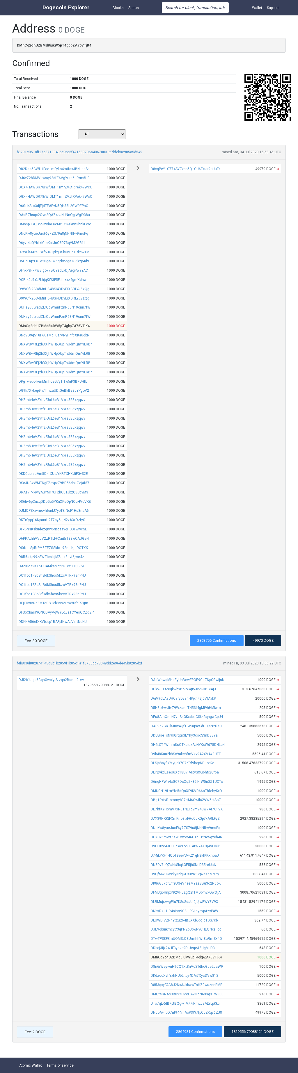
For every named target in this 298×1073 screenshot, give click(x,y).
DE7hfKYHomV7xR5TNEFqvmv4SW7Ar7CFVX (187, 809)
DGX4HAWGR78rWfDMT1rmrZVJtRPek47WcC (55, 187)
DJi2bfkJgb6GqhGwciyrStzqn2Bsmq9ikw (51, 680)
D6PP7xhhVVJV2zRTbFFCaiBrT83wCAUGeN (54, 538)
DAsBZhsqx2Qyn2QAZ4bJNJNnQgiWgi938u (54, 215)
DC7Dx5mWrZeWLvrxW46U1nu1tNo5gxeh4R (186, 837)
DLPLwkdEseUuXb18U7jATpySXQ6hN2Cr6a (185, 772)
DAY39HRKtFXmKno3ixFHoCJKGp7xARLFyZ (185, 819)
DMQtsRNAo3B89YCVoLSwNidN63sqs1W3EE (187, 994)
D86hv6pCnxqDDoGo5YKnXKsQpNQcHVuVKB (55, 502)
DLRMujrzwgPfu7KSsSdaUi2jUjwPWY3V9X (184, 902)
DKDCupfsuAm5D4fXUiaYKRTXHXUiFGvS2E (53, 474)
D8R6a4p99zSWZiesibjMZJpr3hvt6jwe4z (51, 557)
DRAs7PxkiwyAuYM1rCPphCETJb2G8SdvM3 (53, 492)
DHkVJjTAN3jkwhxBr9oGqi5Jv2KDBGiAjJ (183, 689)
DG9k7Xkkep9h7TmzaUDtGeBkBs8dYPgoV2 (54, 390)
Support (273, 8)
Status (133, 8)
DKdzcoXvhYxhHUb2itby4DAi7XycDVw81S (184, 976)
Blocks (118, 8)
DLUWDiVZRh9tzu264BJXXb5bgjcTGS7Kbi (185, 920)
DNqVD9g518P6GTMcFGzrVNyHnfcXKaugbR (54, 335)
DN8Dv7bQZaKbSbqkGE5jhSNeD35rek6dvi (184, 865)
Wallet (257, 8)
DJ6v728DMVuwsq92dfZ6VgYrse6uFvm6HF (54, 178)
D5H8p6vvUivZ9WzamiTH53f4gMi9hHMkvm (186, 708)
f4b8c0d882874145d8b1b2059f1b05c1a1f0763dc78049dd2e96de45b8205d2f (79, 663)
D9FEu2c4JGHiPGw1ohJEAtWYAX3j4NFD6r (185, 846)
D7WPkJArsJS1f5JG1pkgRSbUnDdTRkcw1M (54, 252)
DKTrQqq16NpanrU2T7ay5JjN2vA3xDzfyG (52, 520)
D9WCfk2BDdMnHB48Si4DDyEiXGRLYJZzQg (54, 289)
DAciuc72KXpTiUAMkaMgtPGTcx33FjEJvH (52, 566)
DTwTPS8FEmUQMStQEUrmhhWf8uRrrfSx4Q (186, 939)
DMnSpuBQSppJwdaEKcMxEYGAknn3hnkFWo (55, 224)
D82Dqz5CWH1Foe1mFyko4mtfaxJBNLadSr (54, 169)
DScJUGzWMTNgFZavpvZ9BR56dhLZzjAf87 (54, 483)
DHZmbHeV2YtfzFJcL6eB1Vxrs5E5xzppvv (52, 400)
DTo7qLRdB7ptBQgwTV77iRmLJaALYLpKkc (185, 1003)
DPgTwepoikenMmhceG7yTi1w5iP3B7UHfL (53, 381)
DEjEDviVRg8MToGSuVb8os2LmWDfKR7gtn (53, 603)
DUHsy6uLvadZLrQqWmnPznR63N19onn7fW (55, 307)
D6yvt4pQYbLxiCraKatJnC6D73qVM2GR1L (52, 243)
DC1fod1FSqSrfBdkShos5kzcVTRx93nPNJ (52, 575)
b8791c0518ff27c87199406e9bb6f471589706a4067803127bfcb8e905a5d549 (79, 152)
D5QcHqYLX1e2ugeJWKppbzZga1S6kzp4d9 (54, 261)
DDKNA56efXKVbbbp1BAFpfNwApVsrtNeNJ (53, 622)
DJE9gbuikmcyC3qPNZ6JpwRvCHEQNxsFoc (186, 929)
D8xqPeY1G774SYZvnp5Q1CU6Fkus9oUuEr (185, 169)
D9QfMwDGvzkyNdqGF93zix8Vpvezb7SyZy (185, 874)
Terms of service (60, 1065)
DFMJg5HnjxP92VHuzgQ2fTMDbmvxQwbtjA (186, 892)
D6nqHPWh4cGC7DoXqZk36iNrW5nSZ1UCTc (187, 782)
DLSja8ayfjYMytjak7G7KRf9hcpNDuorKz (182, 763)
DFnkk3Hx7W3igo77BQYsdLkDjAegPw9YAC (53, 270)
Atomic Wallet (30, 1065)
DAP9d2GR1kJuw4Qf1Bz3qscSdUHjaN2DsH (186, 726)
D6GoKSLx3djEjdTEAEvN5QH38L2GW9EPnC (53, 206)
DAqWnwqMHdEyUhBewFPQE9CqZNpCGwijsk (187, 680)
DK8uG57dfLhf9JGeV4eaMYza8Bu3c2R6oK (186, 883)
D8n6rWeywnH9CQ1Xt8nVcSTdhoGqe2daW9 (187, 967)
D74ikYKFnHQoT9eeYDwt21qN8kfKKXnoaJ (185, 855)
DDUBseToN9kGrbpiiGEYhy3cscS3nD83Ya (184, 735)
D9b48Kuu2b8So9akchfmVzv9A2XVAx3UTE (186, 754)
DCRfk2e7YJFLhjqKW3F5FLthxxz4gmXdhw (52, 280)
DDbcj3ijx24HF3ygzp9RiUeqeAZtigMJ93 (183, 948)
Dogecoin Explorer (65, 7)
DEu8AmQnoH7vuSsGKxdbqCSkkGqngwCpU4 (187, 717)
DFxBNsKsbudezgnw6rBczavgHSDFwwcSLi (53, 529)
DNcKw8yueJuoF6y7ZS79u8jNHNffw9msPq (53, 233)
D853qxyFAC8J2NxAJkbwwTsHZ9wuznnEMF (186, 985)
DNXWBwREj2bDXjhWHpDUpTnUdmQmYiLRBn (56, 344)
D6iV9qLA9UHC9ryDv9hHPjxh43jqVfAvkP (183, 698)
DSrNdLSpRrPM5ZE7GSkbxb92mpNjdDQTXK (53, 548)
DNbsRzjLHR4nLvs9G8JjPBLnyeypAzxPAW (184, 911)
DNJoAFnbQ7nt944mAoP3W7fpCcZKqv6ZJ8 (186, 1012)
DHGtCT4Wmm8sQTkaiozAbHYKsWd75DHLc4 (188, 745)
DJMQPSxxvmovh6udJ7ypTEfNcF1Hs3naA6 (54, 511)
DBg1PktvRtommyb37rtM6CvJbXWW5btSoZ (186, 800)
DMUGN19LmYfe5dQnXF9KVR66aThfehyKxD (186, 791)
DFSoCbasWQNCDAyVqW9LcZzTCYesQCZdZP (56, 612)
